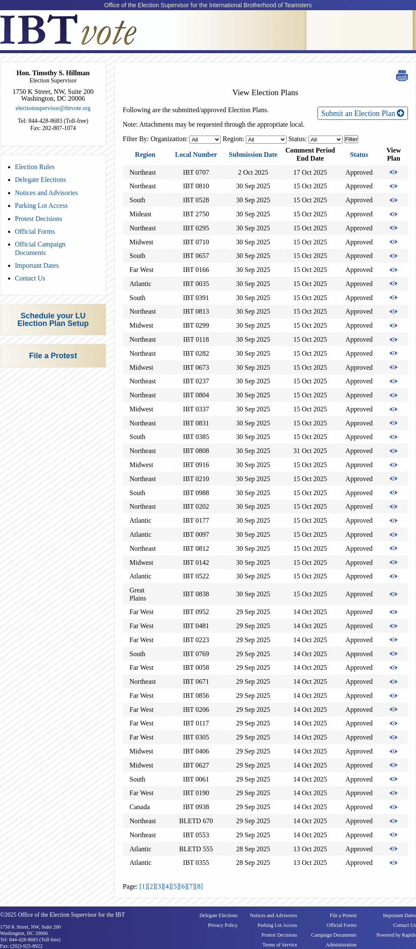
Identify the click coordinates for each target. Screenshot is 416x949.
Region (145, 154)
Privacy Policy (223, 925)
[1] (144, 886)
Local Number (196, 154)
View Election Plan (393, 172)
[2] (151, 886)
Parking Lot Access (41, 205)
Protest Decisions (38, 218)
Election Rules (35, 166)
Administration (341, 945)
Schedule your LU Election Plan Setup (53, 320)
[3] (159, 886)
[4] (167, 886)
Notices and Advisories (46, 192)
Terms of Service (279, 945)
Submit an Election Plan (362, 113)
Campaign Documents (334, 935)
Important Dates (37, 265)
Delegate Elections (40, 179)
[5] (175, 886)
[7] (191, 886)
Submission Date (253, 154)
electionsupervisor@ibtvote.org (53, 108)
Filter (351, 139)
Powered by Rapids (396, 935)
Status (359, 154)
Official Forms (35, 231)
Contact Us (30, 278)
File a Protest (53, 355)
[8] (199, 886)
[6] (183, 886)
